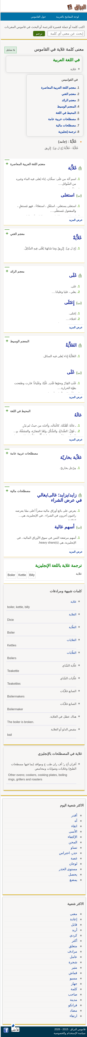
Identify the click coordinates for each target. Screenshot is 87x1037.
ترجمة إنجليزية (66, 131)
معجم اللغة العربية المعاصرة (58, 87)
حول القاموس (37, 16)
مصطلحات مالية (65, 125)
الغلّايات (71, 652)
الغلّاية (72, 627)
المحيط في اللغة (65, 112)
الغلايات (71, 640)
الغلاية (72, 614)
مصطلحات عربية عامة (61, 119)
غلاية (73, 601)
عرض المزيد (75, 219)
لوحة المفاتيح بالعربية (67, 16)
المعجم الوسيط (66, 106)
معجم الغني (68, 94)
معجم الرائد (68, 100)
